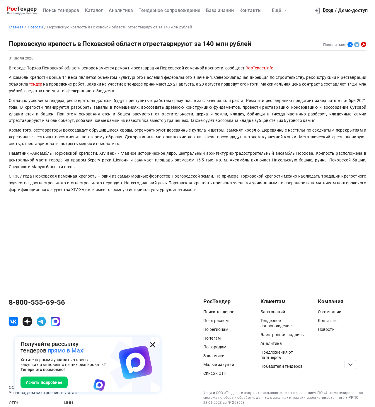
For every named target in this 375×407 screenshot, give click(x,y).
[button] (304, 10)
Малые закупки (218, 364)
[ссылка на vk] (13, 321)
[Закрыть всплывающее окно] (152, 344)
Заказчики (213, 355)
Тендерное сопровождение (169, 10)
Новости (326, 329)
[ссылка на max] (55, 321)
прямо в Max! (66, 350)
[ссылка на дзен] (27, 321)
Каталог (94, 10)
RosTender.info (259, 68)
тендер (35, 84)
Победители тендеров (281, 366)
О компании (330, 311)
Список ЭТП (215, 373)
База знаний (220, 10)
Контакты (250, 10)
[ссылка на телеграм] (41, 321)
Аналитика (121, 10)
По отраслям (216, 320)
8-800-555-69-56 (37, 302)
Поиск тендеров (61, 10)
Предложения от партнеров (276, 355)
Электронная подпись (282, 334)
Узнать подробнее (43, 382)
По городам (214, 347)
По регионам (216, 329)
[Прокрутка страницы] (350, 364)
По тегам (212, 338)
